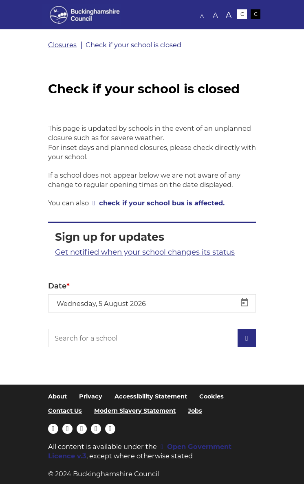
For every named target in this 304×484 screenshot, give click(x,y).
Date (57, 286)
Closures (62, 45)
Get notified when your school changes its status (145, 252)
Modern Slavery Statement (135, 410)
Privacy (90, 396)
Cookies (211, 396)
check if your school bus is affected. (162, 203)
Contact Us (65, 410)
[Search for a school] (152, 338)
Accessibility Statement (151, 396)
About (57, 396)
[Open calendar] (244, 303)
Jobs (195, 410)
